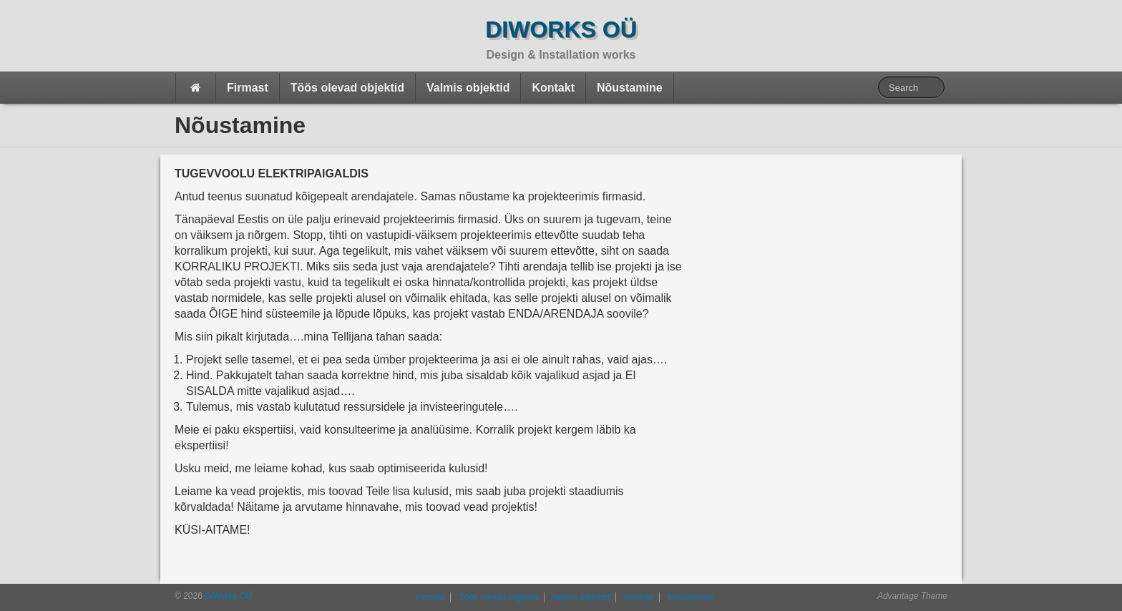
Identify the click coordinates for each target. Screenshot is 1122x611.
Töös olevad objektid (347, 88)
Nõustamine (630, 88)
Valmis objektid (467, 88)
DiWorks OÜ (561, 29)
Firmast (247, 88)
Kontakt (553, 88)
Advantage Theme (912, 596)
